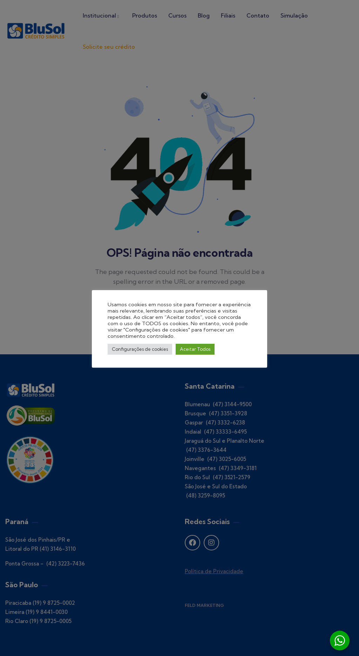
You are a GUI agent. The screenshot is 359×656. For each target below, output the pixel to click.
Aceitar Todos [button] (195, 349)
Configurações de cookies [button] (140, 349)
